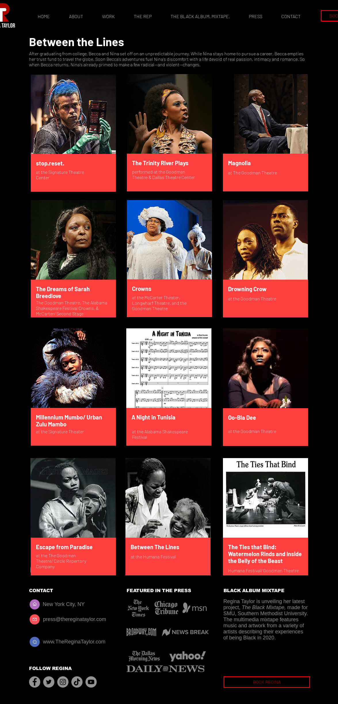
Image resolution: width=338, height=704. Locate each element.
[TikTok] (77, 682)
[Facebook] (34, 682)
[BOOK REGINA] (267, 682)
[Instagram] (62, 682)
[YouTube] (91, 682)
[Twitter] (48, 682)
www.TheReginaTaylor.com (74, 642)
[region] (74, 134)
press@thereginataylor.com (74, 619)
